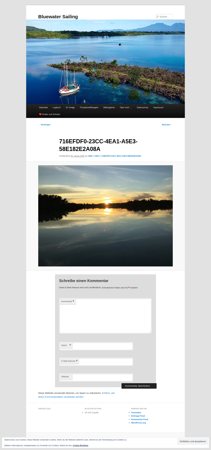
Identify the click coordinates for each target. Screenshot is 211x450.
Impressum (158, 107)
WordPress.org (138, 423)
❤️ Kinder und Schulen (49, 114)
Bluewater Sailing (58, 16)
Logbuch (57, 107)
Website (65, 376)
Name (66, 345)
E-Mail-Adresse (69, 361)
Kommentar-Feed (139, 419)
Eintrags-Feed (138, 416)
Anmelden (136, 412)
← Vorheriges (44, 125)
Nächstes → (167, 125)
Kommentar (67, 301)
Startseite (43, 107)
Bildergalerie (109, 107)
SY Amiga (70, 107)
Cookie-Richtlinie (80, 445)
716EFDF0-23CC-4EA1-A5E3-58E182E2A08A (121, 156)
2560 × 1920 (93, 156)
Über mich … (126, 107)
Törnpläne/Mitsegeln (89, 107)
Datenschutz (142, 107)
